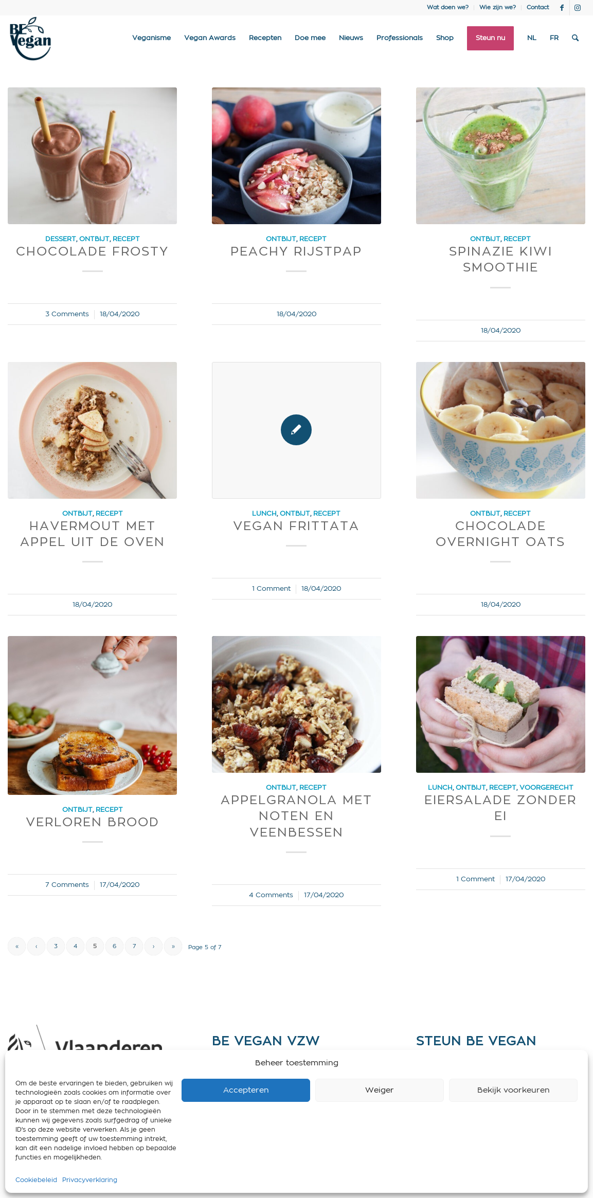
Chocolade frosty (92, 252)
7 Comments (67, 885)
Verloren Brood (92, 822)
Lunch (264, 514)
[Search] (575, 38)
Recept (126, 239)
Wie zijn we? (497, 7)
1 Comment (271, 589)
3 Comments (67, 314)
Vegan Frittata (296, 526)
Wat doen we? (448, 7)
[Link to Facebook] (561, 7)
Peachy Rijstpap (296, 252)
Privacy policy (237, 1131)
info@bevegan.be (244, 1100)
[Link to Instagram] (577, 7)
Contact (538, 7)
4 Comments (271, 895)
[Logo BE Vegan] (30, 38)
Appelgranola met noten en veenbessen (296, 816)
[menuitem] (448, 7)
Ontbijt (94, 239)
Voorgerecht (546, 788)
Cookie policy (236, 1115)
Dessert (60, 239)
